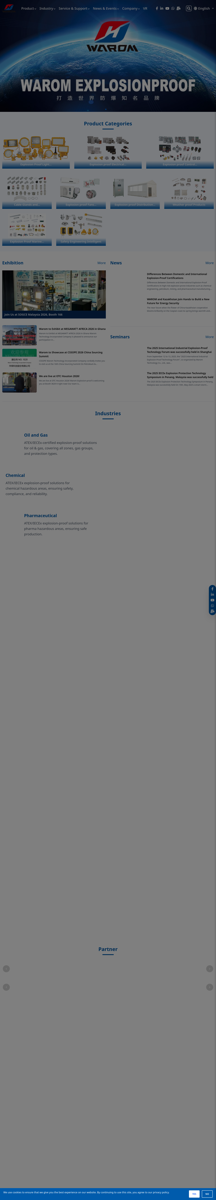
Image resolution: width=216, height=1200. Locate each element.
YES (194, 1194)
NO (207, 1194)
